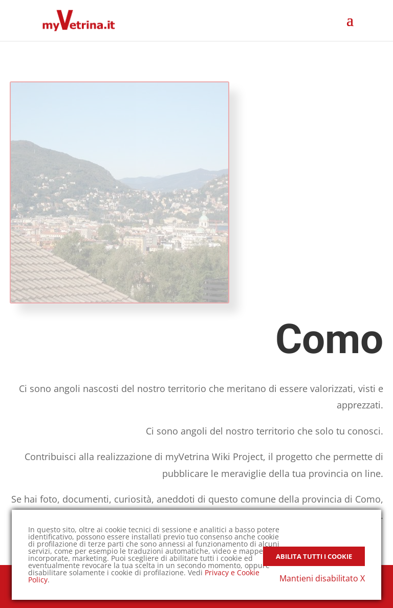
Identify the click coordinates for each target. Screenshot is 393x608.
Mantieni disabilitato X (322, 578)
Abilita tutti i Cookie (314, 556)
